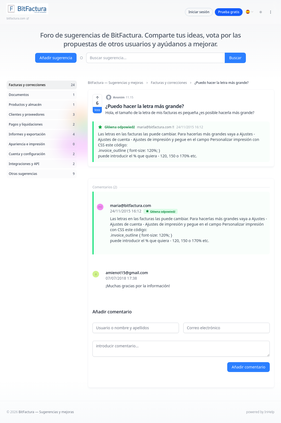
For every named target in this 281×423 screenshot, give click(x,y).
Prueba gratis (228, 12)
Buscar (235, 57)
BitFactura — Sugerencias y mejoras (115, 83)
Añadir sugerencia (56, 57)
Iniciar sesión (199, 12)
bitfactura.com (18, 18)
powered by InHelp (260, 412)
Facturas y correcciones (169, 83)
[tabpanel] (181, 246)
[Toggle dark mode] (261, 12)
